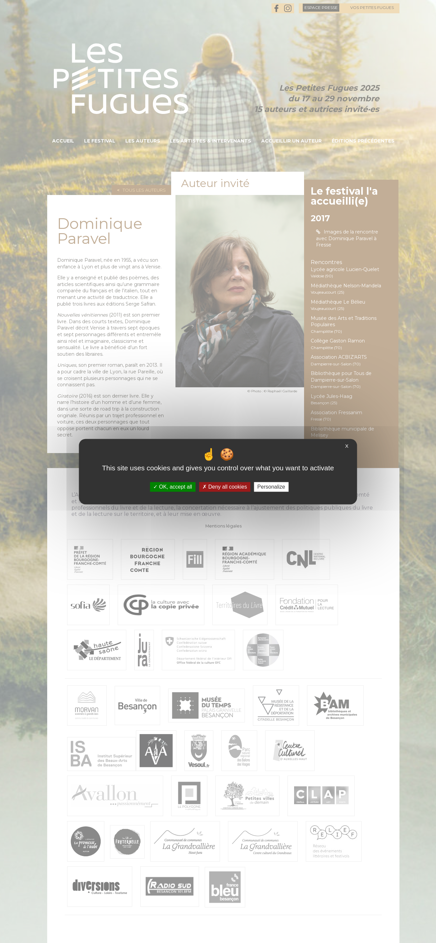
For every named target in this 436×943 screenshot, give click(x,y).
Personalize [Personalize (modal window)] (271, 487)
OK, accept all (172, 487)
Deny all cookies (224, 487)
